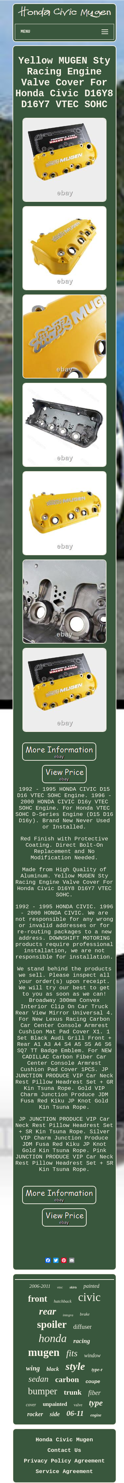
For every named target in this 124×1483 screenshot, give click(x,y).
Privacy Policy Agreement (64, 1461)
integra (68, 1315)
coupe (93, 1381)
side (55, 1414)
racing (81, 1340)
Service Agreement (64, 1471)
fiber (94, 1392)
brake (85, 1314)
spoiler (52, 1324)
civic (89, 1297)
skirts (73, 1287)
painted (91, 1286)
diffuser (82, 1327)
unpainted (55, 1404)
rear (47, 1311)
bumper (42, 1391)
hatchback (62, 1301)
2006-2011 (40, 1286)
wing (33, 1368)
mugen (44, 1352)
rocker (35, 1414)
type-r (97, 1369)
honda (53, 1338)
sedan (38, 1379)
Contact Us (64, 1450)
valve (78, 1405)
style (75, 1366)
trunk (73, 1392)
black (53, 1369)
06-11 (75, 1413)
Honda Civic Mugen (64, 1440)
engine (95, 1415)
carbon (67, 1379)
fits (71, 1353)
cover (31, 1404)
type (96, 1402)
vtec (60, 1287)
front (37, 1299)
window (92, 1355)
